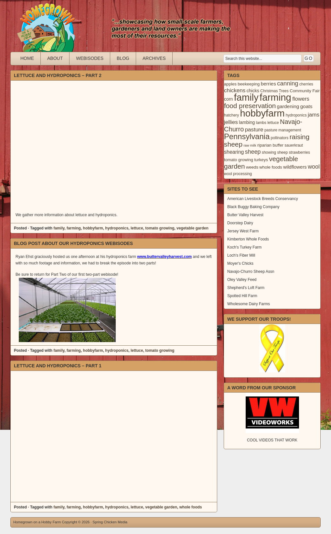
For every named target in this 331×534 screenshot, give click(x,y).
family (58, 228)
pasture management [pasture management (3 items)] (282, 130)
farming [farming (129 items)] (275, 97)
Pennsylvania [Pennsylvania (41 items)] (247, 136)
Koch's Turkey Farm (244, 247)
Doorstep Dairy (240, 223)
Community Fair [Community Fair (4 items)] (305, 90)
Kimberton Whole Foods (248, 239)
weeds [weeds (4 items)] (252, 167)
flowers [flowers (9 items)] (300, 99)
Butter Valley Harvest (245, 215)
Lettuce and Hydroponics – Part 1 (57, 365)
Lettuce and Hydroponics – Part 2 (57, 75)
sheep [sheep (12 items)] (253, 152)
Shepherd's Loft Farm (245, 287)
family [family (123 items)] (246, 97)
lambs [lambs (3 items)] (261, 122)
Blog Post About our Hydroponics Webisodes (73, 243)
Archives (154, 58)
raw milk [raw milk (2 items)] (249, 145)
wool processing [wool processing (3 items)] (238, 174)
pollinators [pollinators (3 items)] (279, 138)
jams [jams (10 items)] (313, 115)
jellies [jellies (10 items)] (231, 122)
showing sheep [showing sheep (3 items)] (275, 152)
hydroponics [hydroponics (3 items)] (296, 115)
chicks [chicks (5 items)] (253, 90)
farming (74, 228)
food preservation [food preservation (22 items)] (250, 105)
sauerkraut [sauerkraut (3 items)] (293, 145)
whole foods (190, 507)
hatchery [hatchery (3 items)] (231, 115)
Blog (123, 58)
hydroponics (116, 228)
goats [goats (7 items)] (306, 106)
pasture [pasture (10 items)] (254, 130)
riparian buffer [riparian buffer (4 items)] (270, 145)
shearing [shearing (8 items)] (234, 152)
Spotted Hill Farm (242, 296)
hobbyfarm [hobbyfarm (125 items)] (262, 113)
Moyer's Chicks (240, 263)
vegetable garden (192, 228)
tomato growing (159, 228)
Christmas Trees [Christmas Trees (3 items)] (274, 91)
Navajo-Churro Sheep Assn (250, 271)
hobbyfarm (93, 228)
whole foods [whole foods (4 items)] (270, 167)
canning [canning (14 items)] (287, 83)
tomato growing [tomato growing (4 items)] (238, 159)
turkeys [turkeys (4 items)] (261, 159)
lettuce (137, 228)
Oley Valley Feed (242, 279)
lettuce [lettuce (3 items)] (273, 122)
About (55, 58)
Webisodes (89, 58)
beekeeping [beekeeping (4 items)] (249, 84)
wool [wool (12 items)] (314, 166)
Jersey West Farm (243, 231)
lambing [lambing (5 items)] (247, 122)
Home (27, 58)
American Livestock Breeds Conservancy (262, 198)
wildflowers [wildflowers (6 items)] (295, 167)
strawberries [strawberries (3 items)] (299, 152)
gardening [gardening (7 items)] (288, 106)
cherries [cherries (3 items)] (306, 84)
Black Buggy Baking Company (253, 207)
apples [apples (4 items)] (230, 84)
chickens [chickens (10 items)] (234, 90)
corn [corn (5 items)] (228, 99)
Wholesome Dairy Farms (248, 304)
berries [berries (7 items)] (268, 83)
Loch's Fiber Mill (241, 255)
